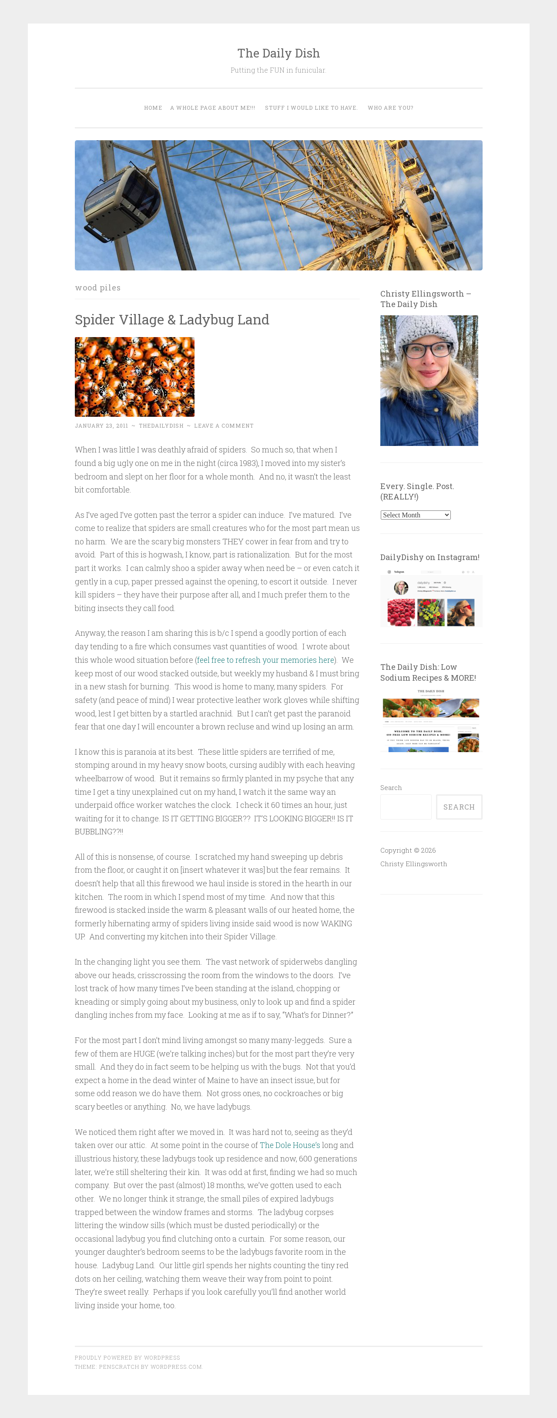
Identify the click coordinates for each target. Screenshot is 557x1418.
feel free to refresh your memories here (268, 660)
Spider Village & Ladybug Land (174, 319)
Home (153, 107)
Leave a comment (224, 425)
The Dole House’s (291, 1145)
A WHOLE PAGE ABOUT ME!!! (212, 107)
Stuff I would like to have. (311, 107)
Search (391, 787)
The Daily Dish (278, 53)
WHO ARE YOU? (390, 107)
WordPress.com (176, 1366)
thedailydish (161, 425)
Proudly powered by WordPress (127, 1357)
